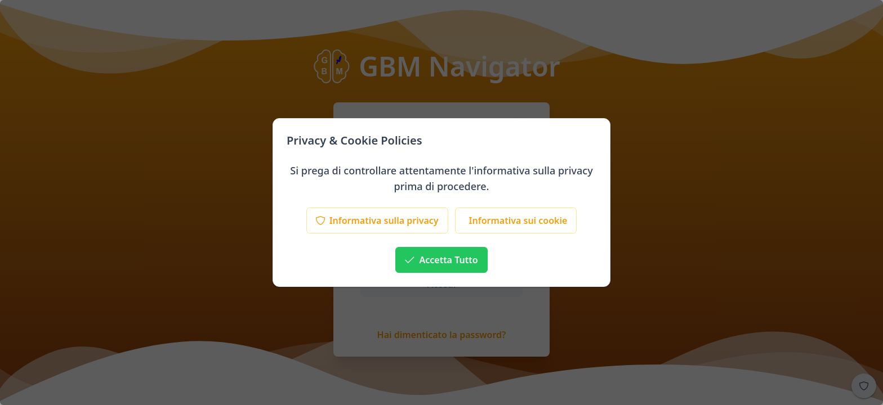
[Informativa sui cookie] (516, 220)
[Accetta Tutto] (441, 260)
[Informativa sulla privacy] (377, 220)
